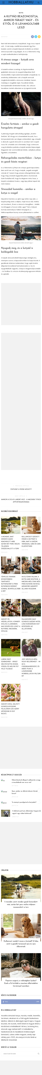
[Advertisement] (21, 304)
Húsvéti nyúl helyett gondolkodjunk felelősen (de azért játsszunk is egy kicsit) (10, 708)
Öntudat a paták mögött (21, 489)
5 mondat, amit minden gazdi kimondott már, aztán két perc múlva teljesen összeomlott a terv (21, 904)
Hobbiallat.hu (21, 2)
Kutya (21, 13)
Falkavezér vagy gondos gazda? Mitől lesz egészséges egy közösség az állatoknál (31, 624)
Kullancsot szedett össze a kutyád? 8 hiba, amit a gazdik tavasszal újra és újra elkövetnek (31, 541)
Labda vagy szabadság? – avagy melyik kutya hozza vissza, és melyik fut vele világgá (10, 664)
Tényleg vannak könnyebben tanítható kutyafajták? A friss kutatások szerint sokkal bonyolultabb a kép (10, 584)
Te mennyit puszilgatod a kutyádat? (24, 802)
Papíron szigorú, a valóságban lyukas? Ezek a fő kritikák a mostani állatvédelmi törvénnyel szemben (21, 983)
